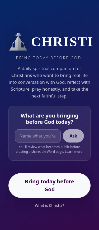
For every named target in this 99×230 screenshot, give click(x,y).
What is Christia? (49, 205)
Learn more (73, 152)
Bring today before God (49, 185)
